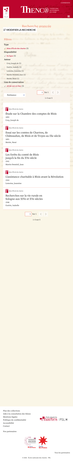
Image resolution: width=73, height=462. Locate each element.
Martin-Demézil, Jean (15, 75)
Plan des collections (11, 411)
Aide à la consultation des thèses (17, 414)
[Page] (40, 92)
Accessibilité (8, 423)
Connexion (65, 3)
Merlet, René (11, 79)
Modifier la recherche (21, 29)
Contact (6, 426)
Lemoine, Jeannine (14, 71)
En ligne (10, 56)
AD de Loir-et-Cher (14, 86)
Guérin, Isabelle (13, 67)
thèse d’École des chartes (16, 48)
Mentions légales (10, 417)
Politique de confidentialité (14, 420)
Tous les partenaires (62, 453)
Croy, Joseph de (12, 63)
